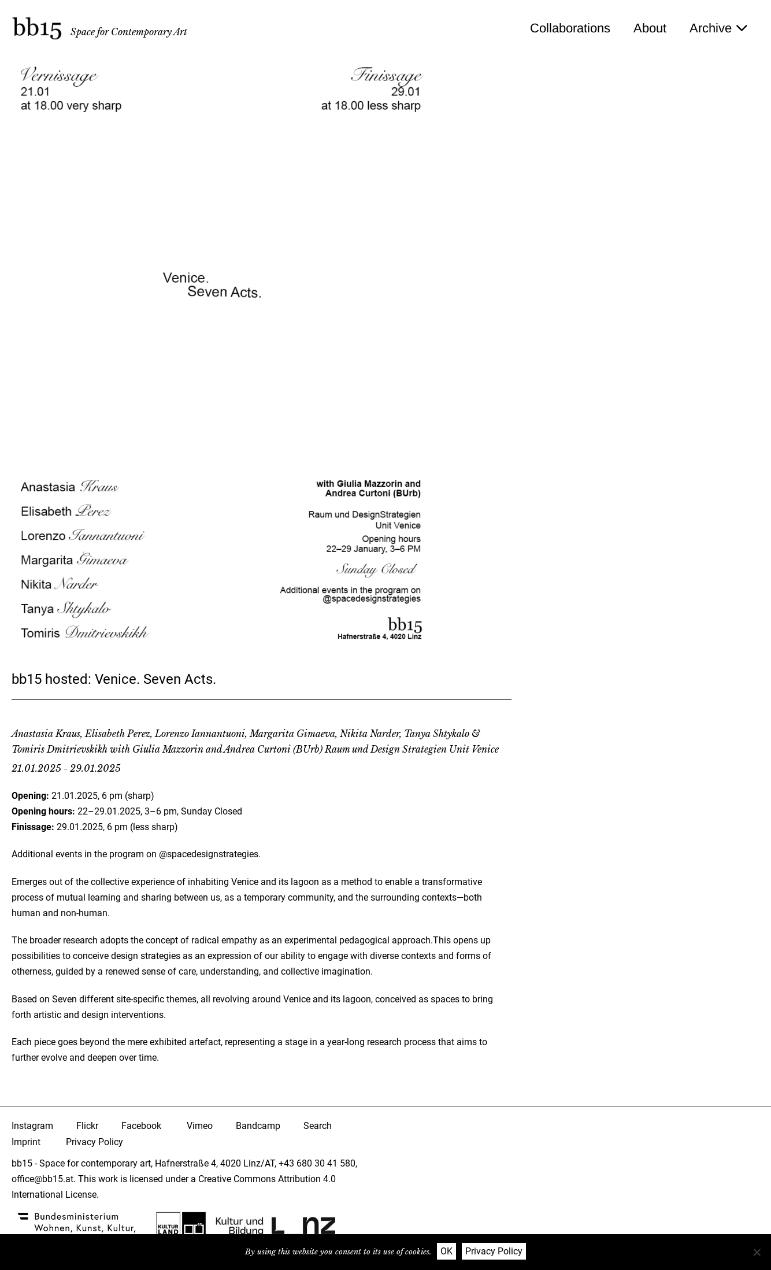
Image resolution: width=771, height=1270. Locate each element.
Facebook (141, 1125)
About (649, 28)
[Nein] (756, 1252)
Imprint (26, 1141)
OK (446, 1251)
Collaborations (570, 28)
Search (317, 1125)
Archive (719, 28)
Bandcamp (258, 1125)
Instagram (32, 1125)
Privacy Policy (94, 1141)
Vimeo (200, 1125)
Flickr (87, 1125)
